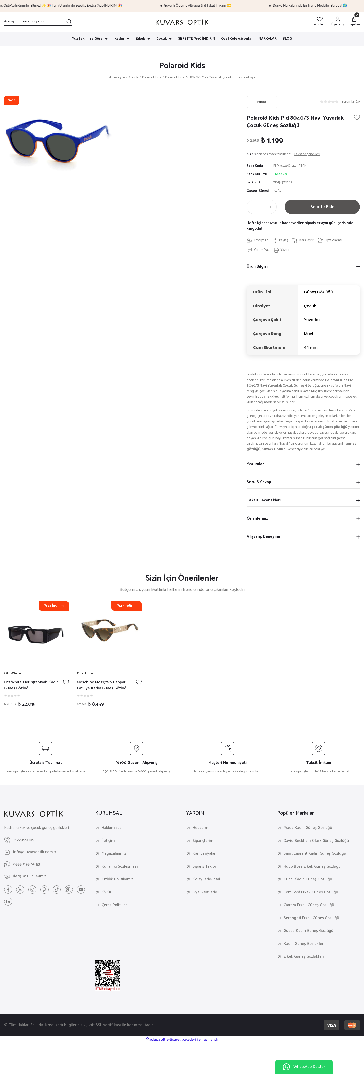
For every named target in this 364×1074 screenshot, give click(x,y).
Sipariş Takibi (204, 867)
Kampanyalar (204, 854)
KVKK (107, 892)
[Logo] (182, 22)
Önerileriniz (257, 518)
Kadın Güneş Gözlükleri (304, 944)
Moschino (85, 673)
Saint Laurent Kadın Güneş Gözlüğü (315, 854)
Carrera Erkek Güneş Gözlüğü (309, 905)
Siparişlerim (203, 841)
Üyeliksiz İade (205, 892)
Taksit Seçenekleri (264, 500)
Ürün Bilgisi (257, 266)
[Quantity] (262, 207)
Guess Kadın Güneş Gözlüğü (308, 931)
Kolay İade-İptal (206, 879)
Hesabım (200, 828)
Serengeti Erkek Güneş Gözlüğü (311, 918)
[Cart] (354, 21)
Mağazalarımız (114, 854)
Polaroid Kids (182, 65)
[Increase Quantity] (272, 207)
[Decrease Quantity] (251, 207)
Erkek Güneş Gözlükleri (304, 957)
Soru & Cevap (259, 482)
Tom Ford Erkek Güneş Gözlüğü (311, 892)
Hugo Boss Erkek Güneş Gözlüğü (312, 867)
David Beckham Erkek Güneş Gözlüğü (316, 841)
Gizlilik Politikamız (117, 879)
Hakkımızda (112, 828)
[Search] (38, 22)
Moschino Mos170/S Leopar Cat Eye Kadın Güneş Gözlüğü (103, 685)
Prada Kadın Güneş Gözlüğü (308, 828)
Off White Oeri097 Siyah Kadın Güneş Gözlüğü (31, 685)
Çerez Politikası (115, 905)
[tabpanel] (36, 656)
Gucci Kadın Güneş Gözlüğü (308, 879)
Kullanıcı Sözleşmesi (120, 867)
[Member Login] (338, 21)
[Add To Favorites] (357, 117)
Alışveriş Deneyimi (263, 536)
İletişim (108, 841)
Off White (12, 673)
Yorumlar (255, 464)
